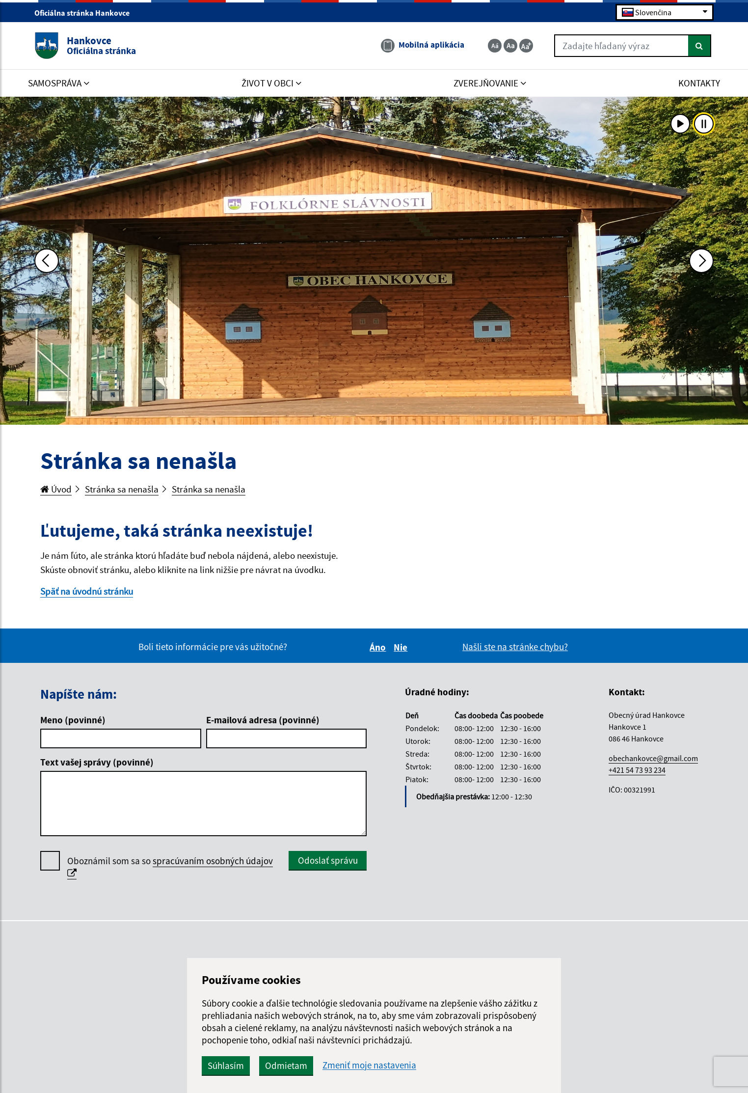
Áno (379, 647)
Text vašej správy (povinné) (97, 762)
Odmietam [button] (286, 1065)
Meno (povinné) (73, 720)
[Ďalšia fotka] (701, 260)
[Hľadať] (699, 45)
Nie (402, 647)
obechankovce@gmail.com (653, 758)
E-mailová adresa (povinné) (263, 720)
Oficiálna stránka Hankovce (86, 13)
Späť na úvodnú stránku (86, 591)
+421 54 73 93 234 (637, 770)
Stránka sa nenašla (122, 489)
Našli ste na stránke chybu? (515, 647)
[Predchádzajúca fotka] (46, 260)
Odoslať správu (328, 860)
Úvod (56, 489)
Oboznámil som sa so (170, 867)
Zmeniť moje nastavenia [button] (369, 1065)
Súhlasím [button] (226, 1065)
